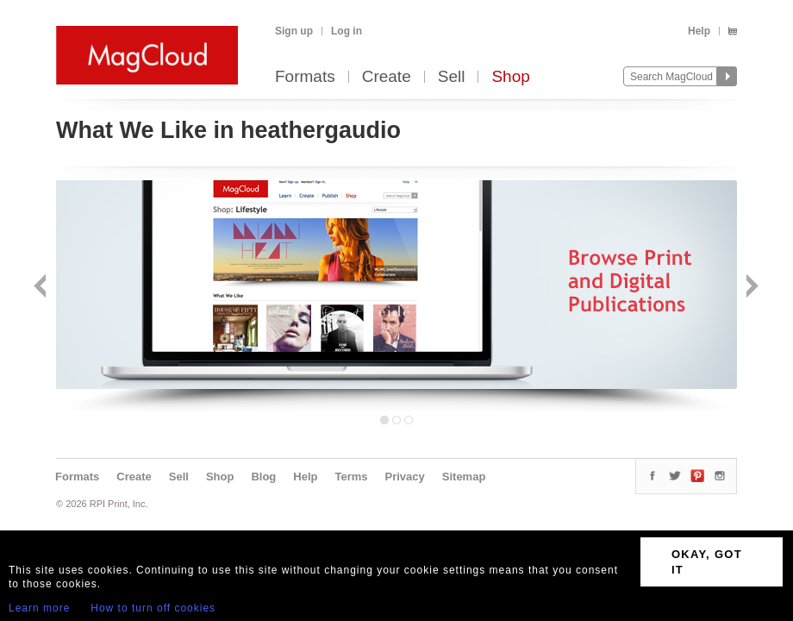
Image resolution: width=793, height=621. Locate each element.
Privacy (405, 476)
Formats (305, 77)
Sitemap (464, 476)
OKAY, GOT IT (706, 562)
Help (699, 31)
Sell (451, 77)
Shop (510, 77)
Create (386, 77)
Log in (346, 31)
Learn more (39, 608)
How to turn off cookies (153, 608)
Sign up (294, 31)
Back (42, 287)
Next (750, 287)
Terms (350, 476)
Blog (263, 476)
